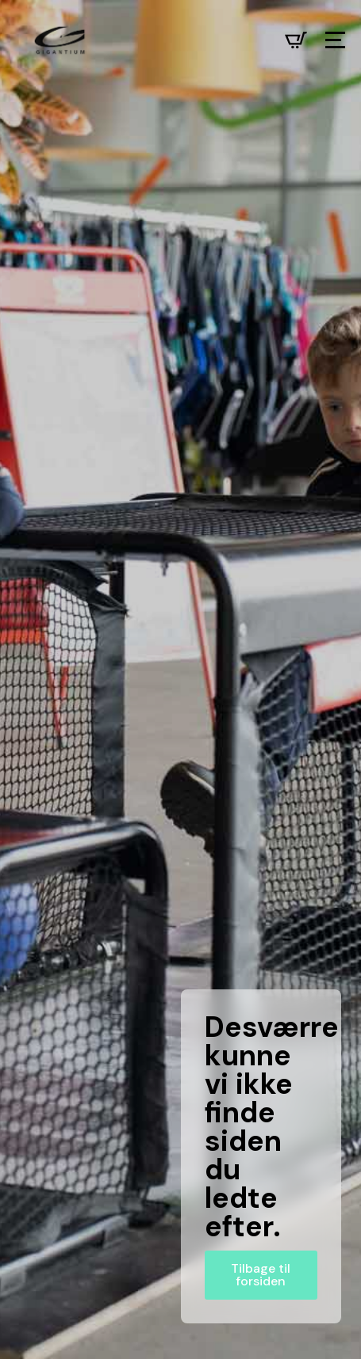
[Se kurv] (296, 40)
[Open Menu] (335, 40)
